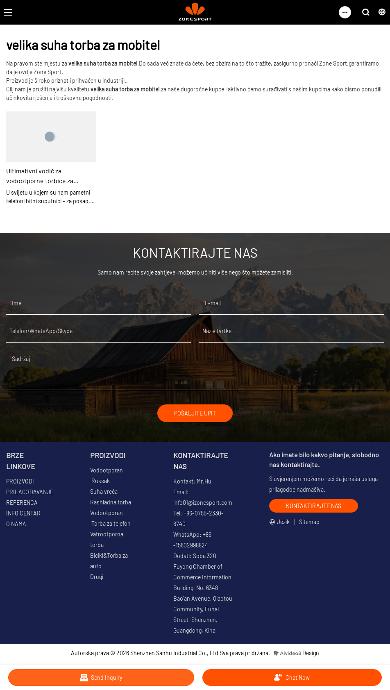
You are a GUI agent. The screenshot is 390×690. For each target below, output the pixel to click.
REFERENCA (22, 502)
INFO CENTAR (23, 513)
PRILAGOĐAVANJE (29, 491)
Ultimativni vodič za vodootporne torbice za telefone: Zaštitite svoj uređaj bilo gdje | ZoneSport (49, 176)
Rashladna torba (110, 502)
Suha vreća (104, 491)
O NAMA (16, 523)
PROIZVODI (20, 481)
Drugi (96, 576)
